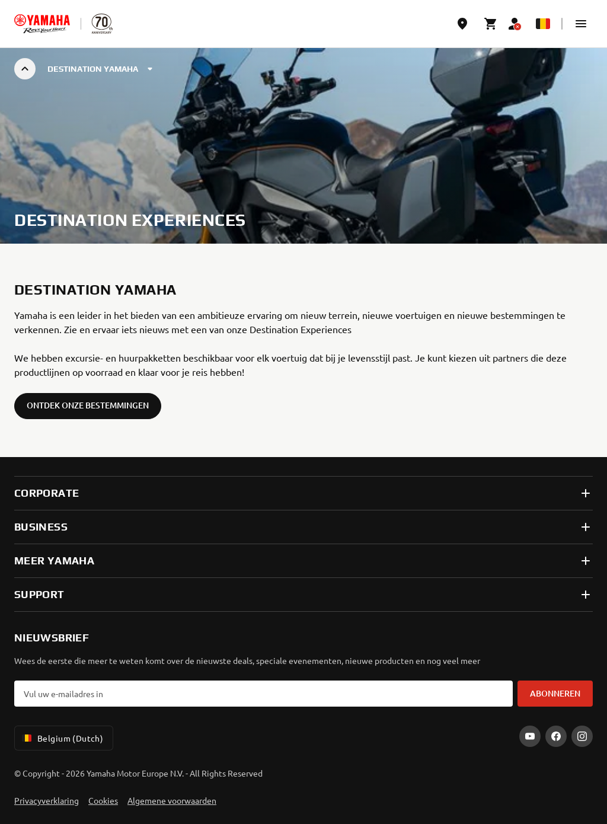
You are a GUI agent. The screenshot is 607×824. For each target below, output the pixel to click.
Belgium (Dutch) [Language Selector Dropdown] (61, 738)
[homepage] (42, 23)
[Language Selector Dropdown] (543, 24)
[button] (581, 24)
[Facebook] (556, 736)
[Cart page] (491, 24)
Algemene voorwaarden (171, 800)
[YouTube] (530, 736)
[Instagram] (582, 736)
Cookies (103, 800)
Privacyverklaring (46, 800)
